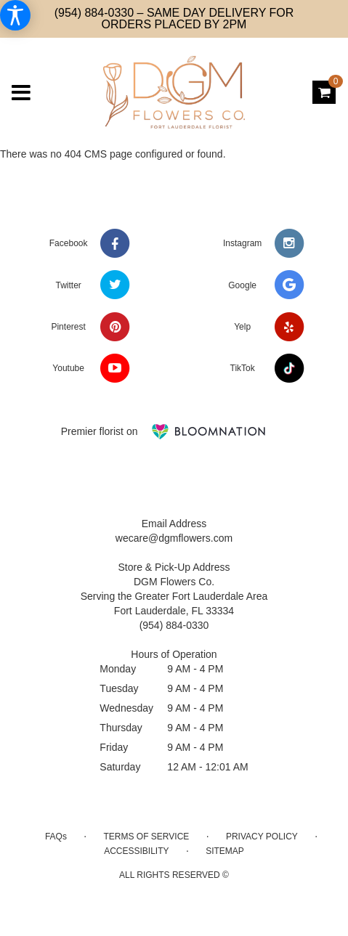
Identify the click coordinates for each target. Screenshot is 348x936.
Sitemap (225, 851)
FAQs (56, 836)
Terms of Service (147, 836)
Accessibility (136, 851)
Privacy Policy (262, 836)
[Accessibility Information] (15, 15)
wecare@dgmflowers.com (174, 538)
